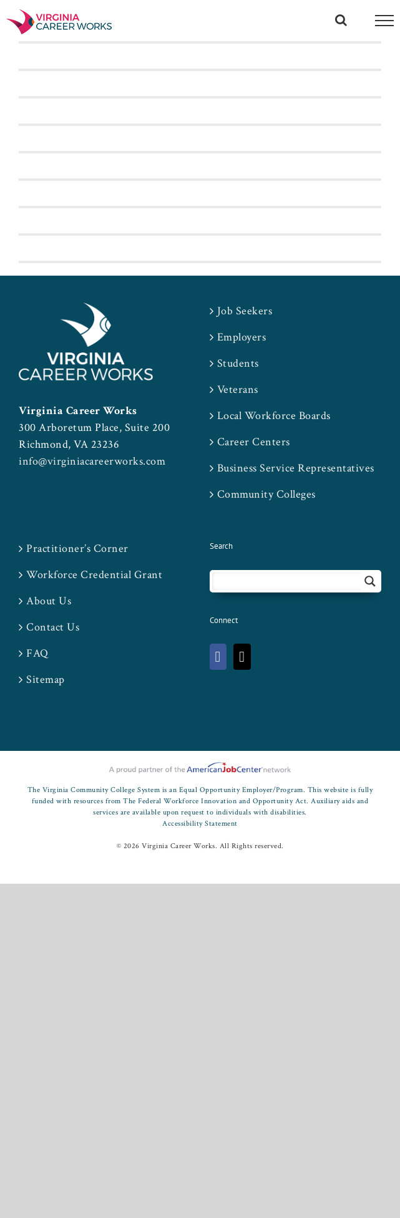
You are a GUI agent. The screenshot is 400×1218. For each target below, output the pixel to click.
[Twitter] (241, 657)
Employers (241, 337)
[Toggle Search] (341, 20)
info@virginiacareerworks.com (92, 461)
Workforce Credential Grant (94, 575)
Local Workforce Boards (274, 415)
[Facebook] (218, 657)
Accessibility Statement (200, 823)
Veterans (237, 389)
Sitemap (45, 679)
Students (238, 363)
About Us (48, 601)
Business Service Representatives (295, 468)
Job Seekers (245, 311)
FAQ (37, 653)
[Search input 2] (287, 581)
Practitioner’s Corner (77, 548)
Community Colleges (266, 494)
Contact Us (52, 627)
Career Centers (253, 442)
